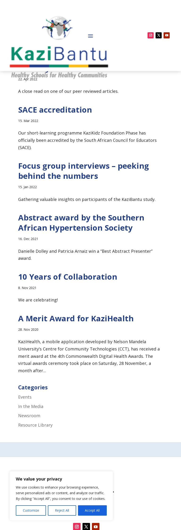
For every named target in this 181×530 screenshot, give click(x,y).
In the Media (30, 438)
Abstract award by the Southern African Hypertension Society (81, 254)
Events (25, 429)
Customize (31, 510)
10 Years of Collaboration (67, 308)
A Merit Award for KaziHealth (76, 350)
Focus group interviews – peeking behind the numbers (83, 202)
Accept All (92, 510)
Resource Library (35, 457)
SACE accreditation (55, 141)
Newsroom (29, 447)
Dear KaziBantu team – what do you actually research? (88, 94)
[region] (61, 496)
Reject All (62, 510)
